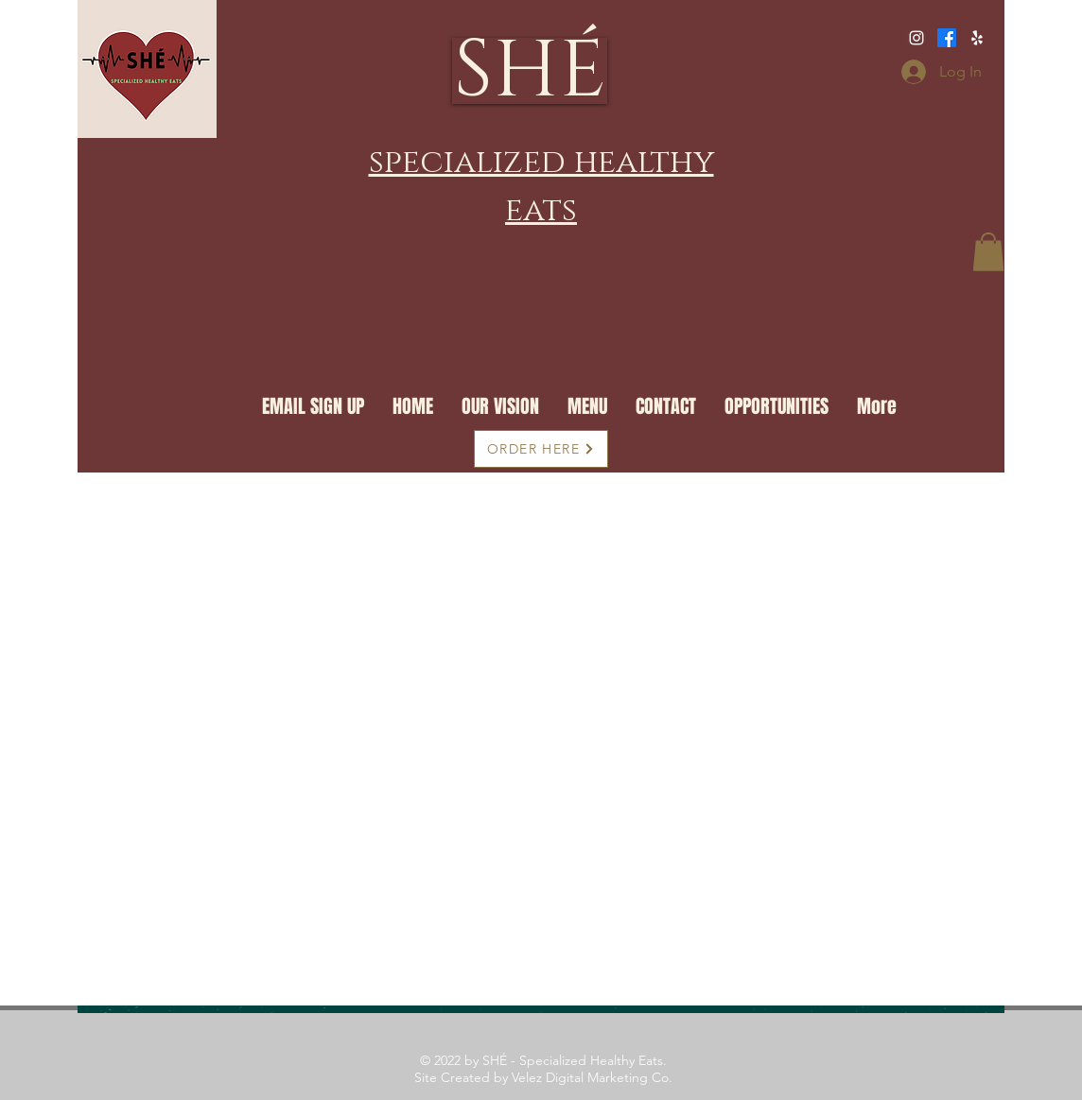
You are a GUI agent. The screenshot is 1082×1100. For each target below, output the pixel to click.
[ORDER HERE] (541, 449)
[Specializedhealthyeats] (916, 37)
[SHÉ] (529, 71)
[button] (988, 251)
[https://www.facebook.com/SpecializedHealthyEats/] (977, 37)
